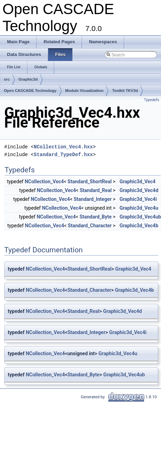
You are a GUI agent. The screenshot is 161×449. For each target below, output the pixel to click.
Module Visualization (84, 90)
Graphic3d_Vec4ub (124, 374)
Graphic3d (28, 79)
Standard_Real (96, 190)
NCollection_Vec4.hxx (63, 146)
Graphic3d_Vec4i (138, 199)
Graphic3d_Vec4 (138, 181)
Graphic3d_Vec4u (139, 208)
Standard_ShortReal (89, 181)
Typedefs (151, 100)
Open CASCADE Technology (30, 90)
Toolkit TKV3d (125, 90)
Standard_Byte (95, 217)
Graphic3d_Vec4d (139, 190)
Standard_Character (90, 225)
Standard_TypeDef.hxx (63, 154)
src (7, 79)
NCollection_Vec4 (44, 181)
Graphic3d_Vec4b (139, 225)
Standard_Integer (92, 199)
